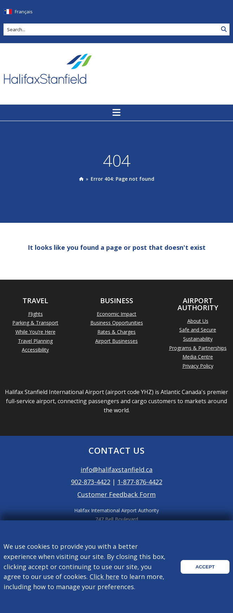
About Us (197, 321)
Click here (104, 576)
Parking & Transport (35, 322)
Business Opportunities (116, 322)
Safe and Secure (197, 329)
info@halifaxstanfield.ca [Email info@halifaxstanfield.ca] (116, 469)
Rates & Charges (116, 331)
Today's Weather (192, 69)
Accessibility (35, 349)
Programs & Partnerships (198, 348)
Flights (35, 314)
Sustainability (198, 338)
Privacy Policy (197, 365)
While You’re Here (35, 331)
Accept (205, 566)
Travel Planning (35, 341)
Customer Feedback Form (116, 494)
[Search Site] (223, 29)
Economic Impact (116, 314)
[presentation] (81, 178)
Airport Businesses (116, 341)
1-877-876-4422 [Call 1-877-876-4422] (139, 482)
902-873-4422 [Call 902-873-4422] (90, 482)
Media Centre (197, 356)
